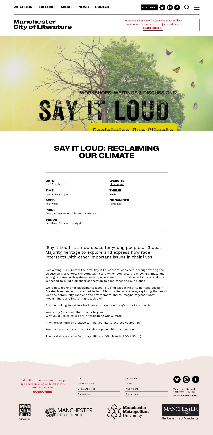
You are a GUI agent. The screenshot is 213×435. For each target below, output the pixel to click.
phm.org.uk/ (116, 184)
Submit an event (86, 383)
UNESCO (129, 383)
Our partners (132, 394)
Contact (103, 6)
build (194, 395)
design (186, 395)
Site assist (149, 7)
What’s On (23, 6)
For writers (131, 378)
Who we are (131, 389)
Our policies (84, 394)
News (84, 6)
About (66, 6)
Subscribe (153, 27)
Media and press (86, 389)
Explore (46, 6)
